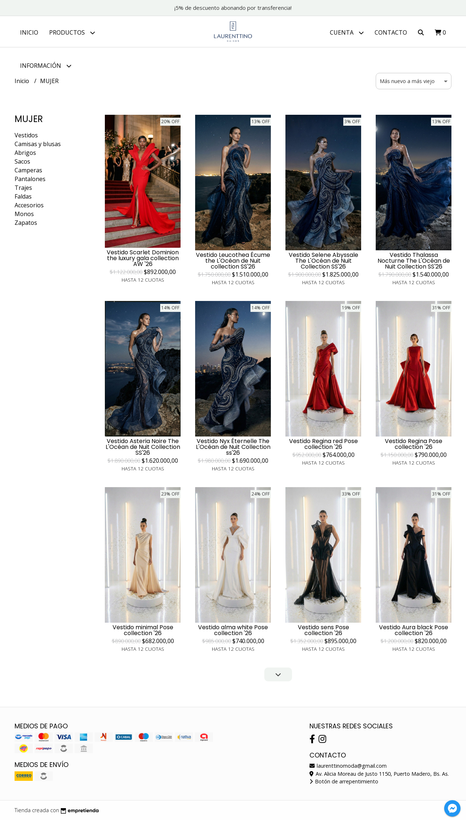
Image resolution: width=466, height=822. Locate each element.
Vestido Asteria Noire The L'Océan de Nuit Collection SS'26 (143, 449)
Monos (24, 216)
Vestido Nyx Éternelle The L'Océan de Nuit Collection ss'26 (233, 449)
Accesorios (29, 207)
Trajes (23, 189)
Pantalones (30, 181)
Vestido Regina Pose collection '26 (413, 446)
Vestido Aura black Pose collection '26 (413, 632)
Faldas (23, 198)
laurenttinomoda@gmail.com (348, 767)
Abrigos (25, 154)
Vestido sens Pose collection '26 (323, 632)
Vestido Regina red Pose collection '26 (323, 446)
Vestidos (26, 137)
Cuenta (347, 32)
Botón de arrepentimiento (343, 783)
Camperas (28, 172)
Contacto (391, 32)
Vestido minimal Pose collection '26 (142, 632)
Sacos (22, 163)
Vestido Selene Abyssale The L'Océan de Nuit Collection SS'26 (323, 263)
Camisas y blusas (38, 146)
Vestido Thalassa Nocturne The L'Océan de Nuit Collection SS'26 (414, 263)
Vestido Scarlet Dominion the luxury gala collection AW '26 (143, 260)
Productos (72, 32)
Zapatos (26, 224)
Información (45, 65)
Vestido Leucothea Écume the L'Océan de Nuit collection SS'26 (233, 263)
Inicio (29, 32)
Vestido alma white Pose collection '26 (233, 632)
